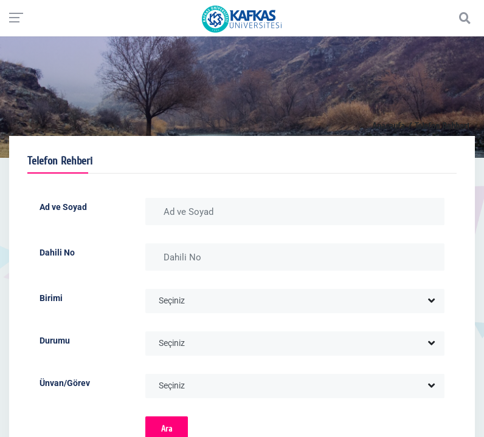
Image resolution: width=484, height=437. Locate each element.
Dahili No (57, 252)
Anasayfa (388, 126)
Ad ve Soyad (63, 207)
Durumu (55, 340)
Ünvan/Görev (65, 383)
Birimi (51, 298)
